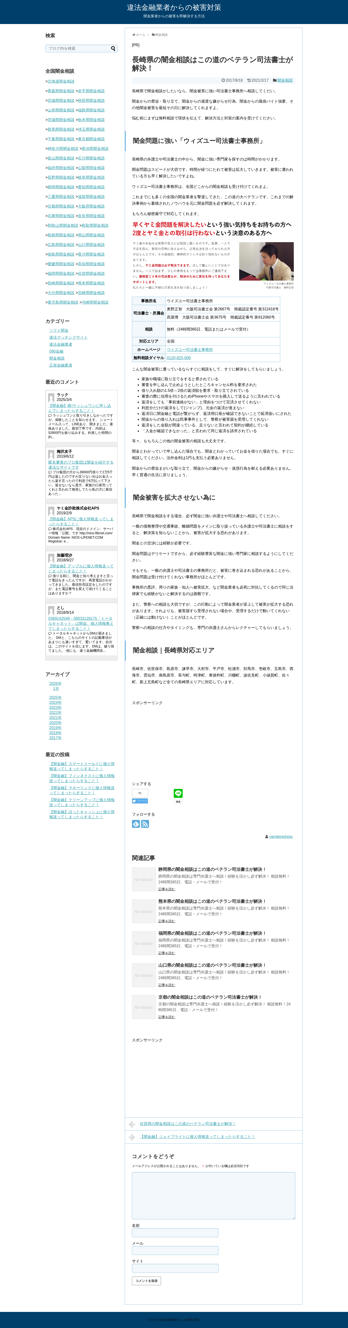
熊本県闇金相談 (91, 283)
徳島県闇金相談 (61, 254)
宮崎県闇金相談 (91, 293)
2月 (56, 689)
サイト (137, 1261)
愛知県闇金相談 (91, 187)
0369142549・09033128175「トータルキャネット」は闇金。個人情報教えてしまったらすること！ (81, 623)
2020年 (55, 723)
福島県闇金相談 (91, 110)
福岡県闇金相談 (61, 273)
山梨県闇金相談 (91, 168)
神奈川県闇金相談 (63, 149)
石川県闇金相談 (91, 158)
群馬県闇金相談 (61, 129)
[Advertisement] (172, 739)
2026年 (55, 684)
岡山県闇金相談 (91, 235)
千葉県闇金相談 (61, 139)
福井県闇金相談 (61, 168)
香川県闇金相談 (91, 254)
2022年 (55, 713)
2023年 (55, 708)
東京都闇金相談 (91, 139)
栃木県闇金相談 (91, 120)
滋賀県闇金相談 (91, 197)
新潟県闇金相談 (95, 149)
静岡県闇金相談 (61, 187)
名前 (136, 1225)
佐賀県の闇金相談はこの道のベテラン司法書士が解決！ (182, 1124)
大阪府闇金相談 (91, 206)
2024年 (55, 703)
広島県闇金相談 (61, 245)
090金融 (56, 351)
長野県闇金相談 (61, 177)
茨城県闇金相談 (61, 120)
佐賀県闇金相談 (91, 273)
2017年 (55, 738)
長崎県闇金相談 (61, 283)
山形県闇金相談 (61, 110)
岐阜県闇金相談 (91, 177)
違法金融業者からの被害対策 (174, 7)
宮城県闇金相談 (61, 100)
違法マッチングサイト (68, 337)
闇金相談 (285, 80)
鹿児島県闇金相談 (63, 302)
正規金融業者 (60, 365)
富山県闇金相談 (61, 158)
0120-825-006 (179, 358)
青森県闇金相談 (61, 91)
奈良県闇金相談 (91, 216)
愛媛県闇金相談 (61, 264)
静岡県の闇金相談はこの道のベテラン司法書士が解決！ (212, 869)
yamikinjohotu (281, 837)
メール (137, 1243)
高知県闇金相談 (91, 264)
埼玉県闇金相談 (91, 129)
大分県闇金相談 (61, 293)
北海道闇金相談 (61, 81)
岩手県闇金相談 (91, 91)
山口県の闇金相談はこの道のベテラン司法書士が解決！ (212, 965)
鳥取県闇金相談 (95, 225)
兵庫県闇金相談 (61, 216)
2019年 (55, 728)
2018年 (55, 733)
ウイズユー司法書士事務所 (190, 350)
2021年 (55, 718)
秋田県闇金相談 (91, 100)
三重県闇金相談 (61, 197)
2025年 (55, 697)
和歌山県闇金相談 (63, 225)
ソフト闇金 (58, 330)
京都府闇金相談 (61, 206)
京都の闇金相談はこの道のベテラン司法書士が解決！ (210, 997)
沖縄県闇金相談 (95, 302)
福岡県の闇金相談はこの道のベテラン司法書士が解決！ (212, 933)
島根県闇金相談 (61, 235)
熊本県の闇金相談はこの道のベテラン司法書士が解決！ (212, 901)
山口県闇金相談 (91, 245)
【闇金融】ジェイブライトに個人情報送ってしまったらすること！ (192, 1137)
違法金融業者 (60, 344)
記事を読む (166, 889)
